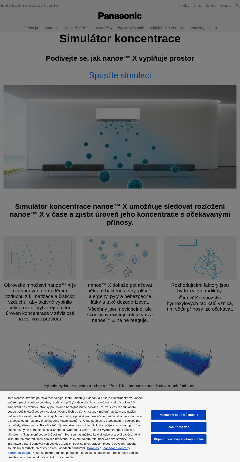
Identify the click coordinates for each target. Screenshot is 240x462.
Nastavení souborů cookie (178, 415)
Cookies (93, 448)
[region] (120, 426)
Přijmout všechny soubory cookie (179, 439)
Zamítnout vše (178, 427)
